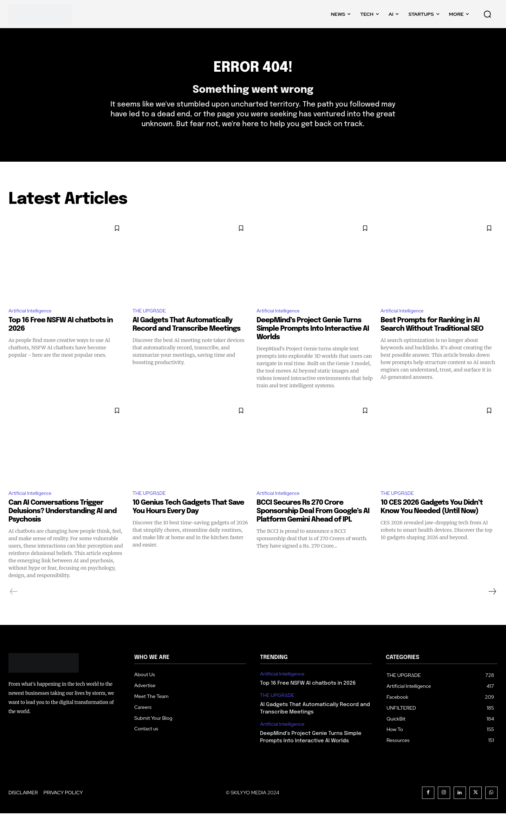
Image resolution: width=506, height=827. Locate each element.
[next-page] (492, 605)
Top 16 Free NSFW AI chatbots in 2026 (308, 697)
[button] (487, 14)
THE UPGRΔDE (152, 322)
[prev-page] (13, 605)
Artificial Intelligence (33, 322)
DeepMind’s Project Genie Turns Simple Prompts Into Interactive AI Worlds (313, 341)
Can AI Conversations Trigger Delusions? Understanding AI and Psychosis (62, 524)
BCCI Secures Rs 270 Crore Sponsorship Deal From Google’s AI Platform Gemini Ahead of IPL (313, 524)
